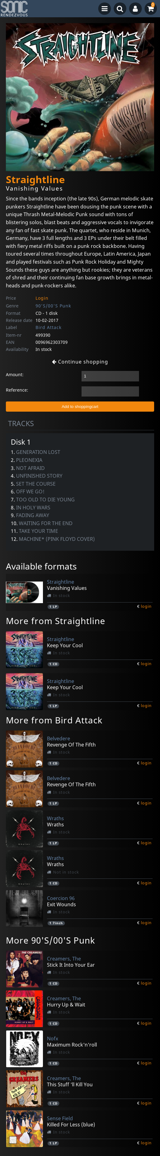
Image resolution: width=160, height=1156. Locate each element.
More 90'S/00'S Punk (50, 940)
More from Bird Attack (54, 720)
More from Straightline (55, 621)
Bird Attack (48, 327)
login (146, 606)
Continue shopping (80, 361)
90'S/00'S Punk (53, 306)
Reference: (17, 390)
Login (42, 298)
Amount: (14, 374)
